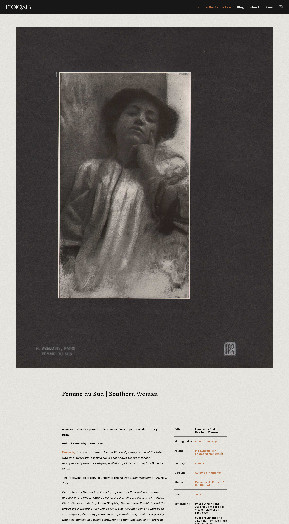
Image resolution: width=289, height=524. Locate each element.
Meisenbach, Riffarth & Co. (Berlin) (210, 483)
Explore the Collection (213, 7)
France (199, 463)
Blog (240, 7)
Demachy (68, 452)
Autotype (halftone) (208, 472)
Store (269, 7)
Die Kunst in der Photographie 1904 (209, 452)
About (254, 7)
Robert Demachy (206, 441)
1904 (198, 494)
